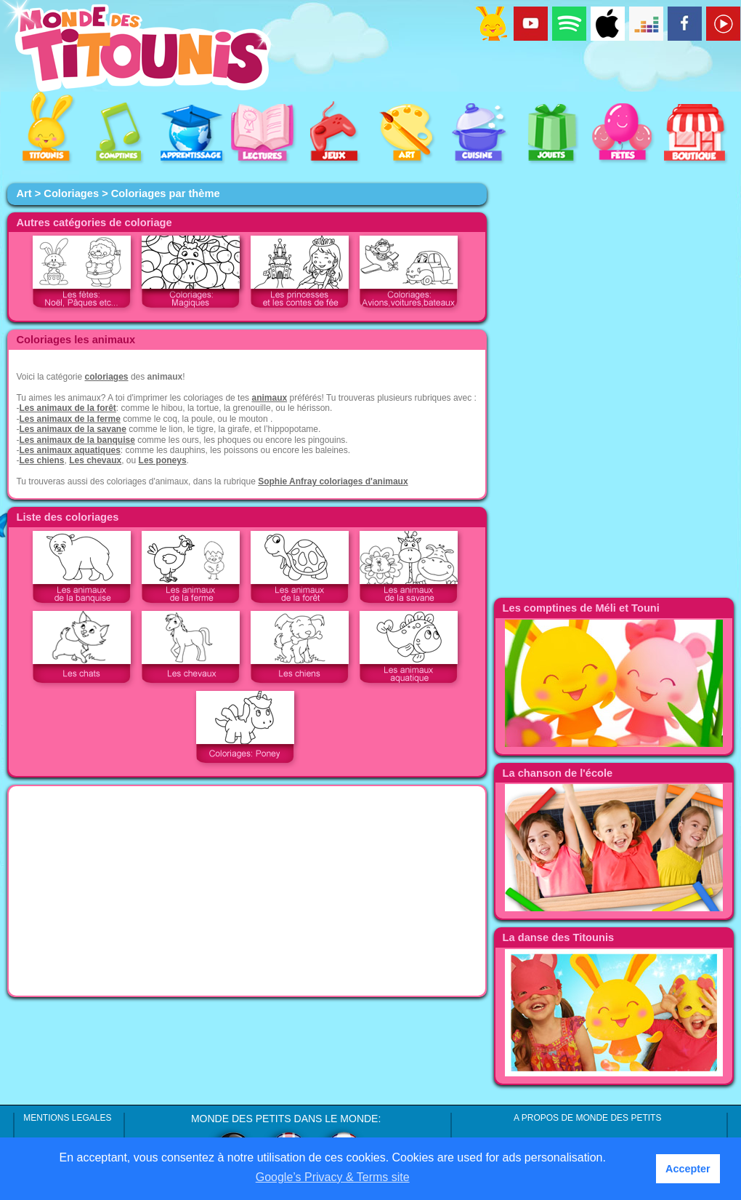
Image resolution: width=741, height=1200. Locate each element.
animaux (269, 398)
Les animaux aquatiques (69, 450)
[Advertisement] (247, 891)
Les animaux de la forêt (67, 408)
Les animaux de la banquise (76, 440)
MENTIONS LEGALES (67, 1118)
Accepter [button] (687, 1169)
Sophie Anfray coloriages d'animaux (333, 481)
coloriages (107, 377)
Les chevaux (95, 460)
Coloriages (71, 193)
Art (23, 193)
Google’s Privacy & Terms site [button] (333, 1177)
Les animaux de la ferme (69, 419)
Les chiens (41, 460)
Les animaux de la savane (72, 429)
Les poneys (163, 460)
